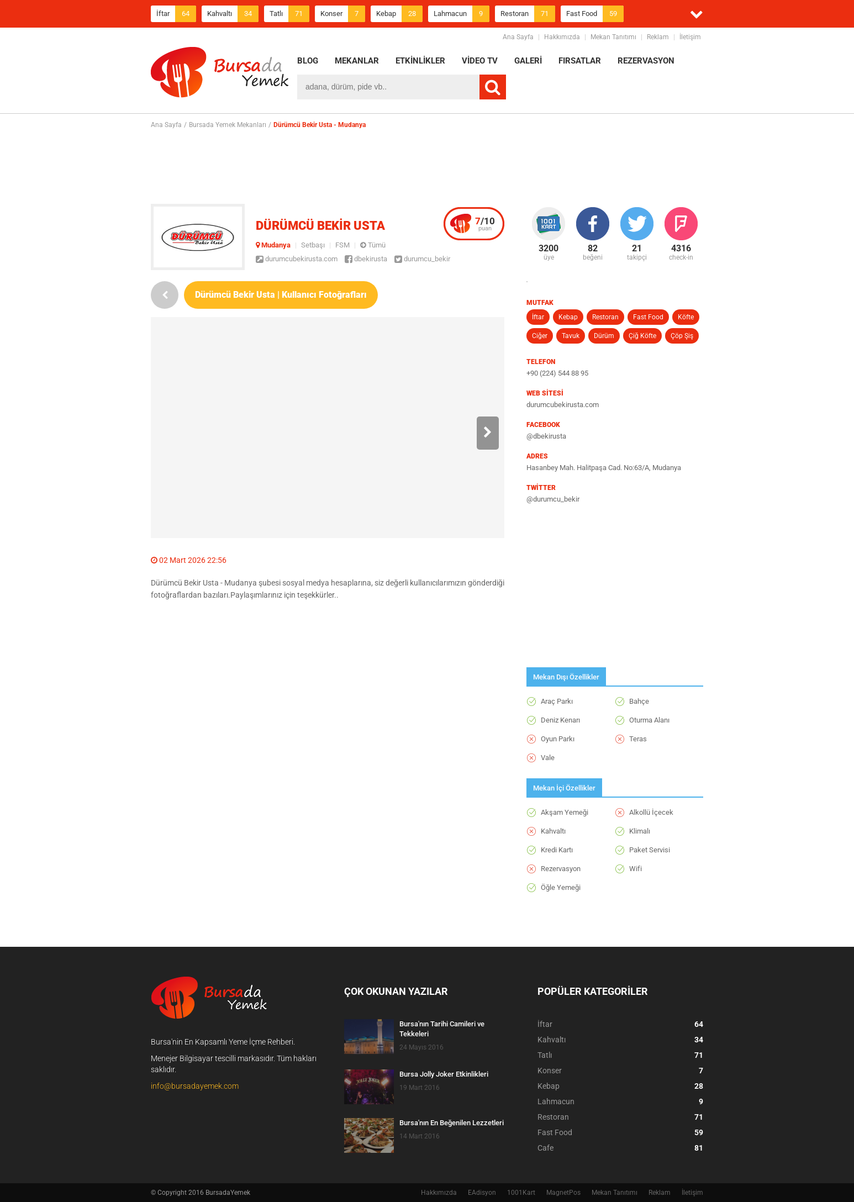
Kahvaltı (233, 14)
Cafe (620, 1148)
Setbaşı (313, 245)
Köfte (686, 317)
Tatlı (289, 14)
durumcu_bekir (422, 259)
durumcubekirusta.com (297, 259)
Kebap (399, 14)
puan (485, 223)
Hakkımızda (562, 37)
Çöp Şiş (682, 336)
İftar (176, 14)
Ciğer (539, 336)
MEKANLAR (357, 61)
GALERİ (528, 61)
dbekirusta (366, 259)
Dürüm (604, 336)
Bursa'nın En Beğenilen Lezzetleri (451, 1123)
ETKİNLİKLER (420, 61)
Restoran (527, 14)
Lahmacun (461, 14)
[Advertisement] (427, 166)
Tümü (373, 245)
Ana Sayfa (518, 37)
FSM (342, 245)
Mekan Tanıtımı (613, 37)
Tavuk (570, 336)
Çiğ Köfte (642, 336)
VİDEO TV (480, 61)
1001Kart (521, 1192)
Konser (342, 14)
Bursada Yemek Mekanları (227, 125)
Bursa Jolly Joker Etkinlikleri (443, 1074)
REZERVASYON (646, 61)
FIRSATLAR (579, 61)
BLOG (307, 61)
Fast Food (595, 14)
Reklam (658, 37)
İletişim (690, 37)
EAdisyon (482, 1192)
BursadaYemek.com (220, 74)
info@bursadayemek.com (195, 1086)
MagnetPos (563, 1192)
